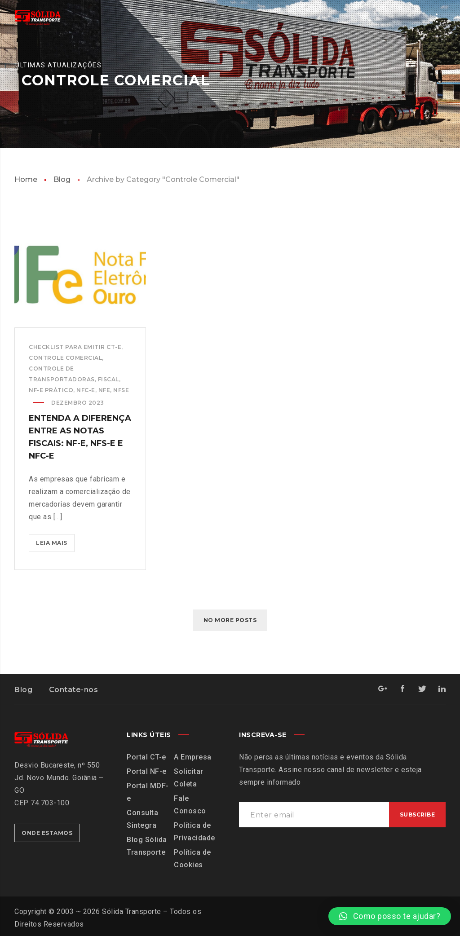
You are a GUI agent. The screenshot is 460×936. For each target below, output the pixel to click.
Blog (62, 179)
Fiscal (108, 379)
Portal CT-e (146, 757)
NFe (104, 390)
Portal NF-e (147, 771)
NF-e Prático (51, 390)
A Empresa (193, 757)
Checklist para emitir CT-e (75, 347)
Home (25, 179)
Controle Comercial (65, 357)
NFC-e (85, 390)
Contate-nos (73, 689)
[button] (389, 916)
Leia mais (55, 540)
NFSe (121, 390)
